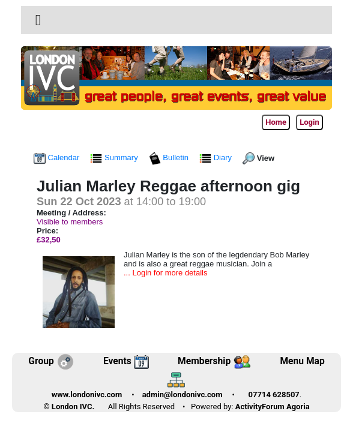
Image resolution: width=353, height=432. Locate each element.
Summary (115, 157)
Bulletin (170, 157)
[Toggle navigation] (38, 20)
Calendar (58, 157)
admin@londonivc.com (182, 394)
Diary (216, 157)
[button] (38, 20)
